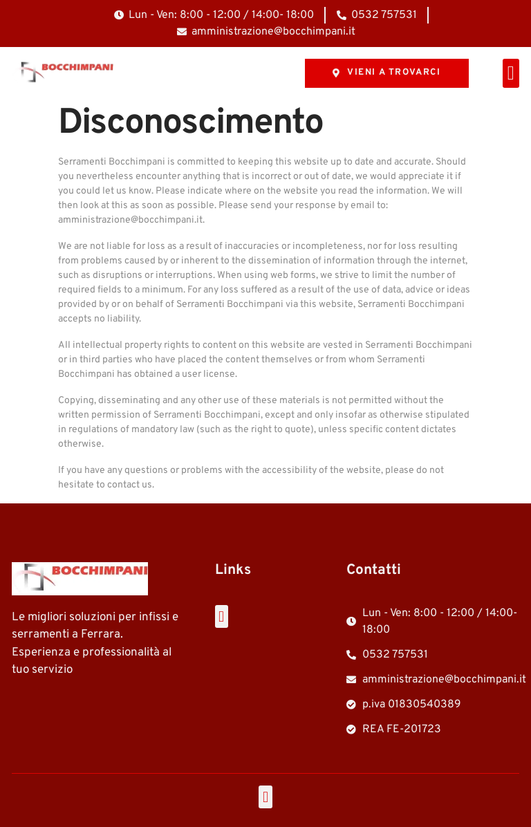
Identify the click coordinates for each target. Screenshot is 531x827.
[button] (511, 73)
